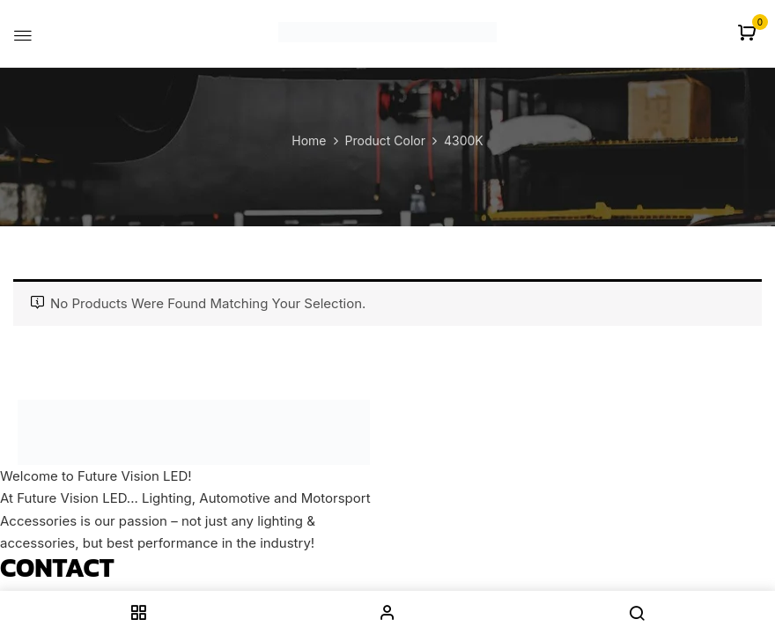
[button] (749, 34)
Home (309, 140)
